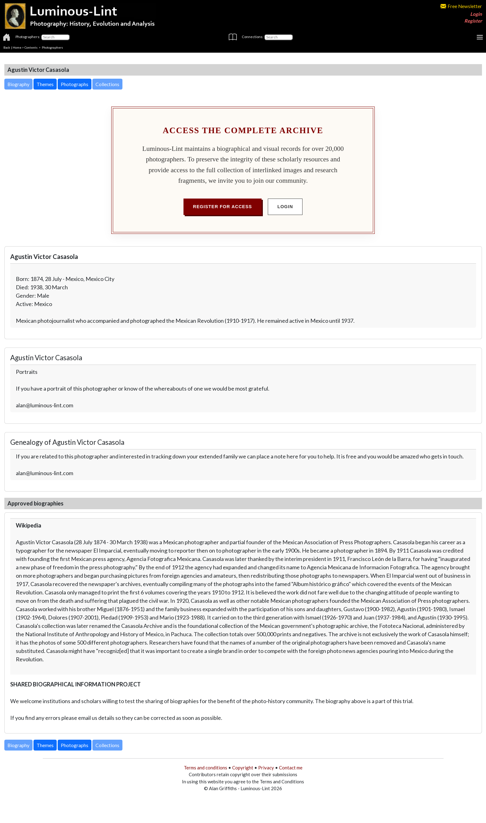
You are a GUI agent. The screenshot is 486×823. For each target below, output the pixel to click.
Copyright (242, 767)
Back (6, 47)
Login (476, 14)
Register (473, 21)
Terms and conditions (205, 767)
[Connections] (278, 37)
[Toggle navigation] (480, 37)
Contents (31, 47)
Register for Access (222, 206)
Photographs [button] (74, 84)
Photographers (52, 47)
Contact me (291, 767)
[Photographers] (55, 37)
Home (17, 47)
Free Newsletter (461, 6)
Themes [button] (45, 84)
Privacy (266, 767)
